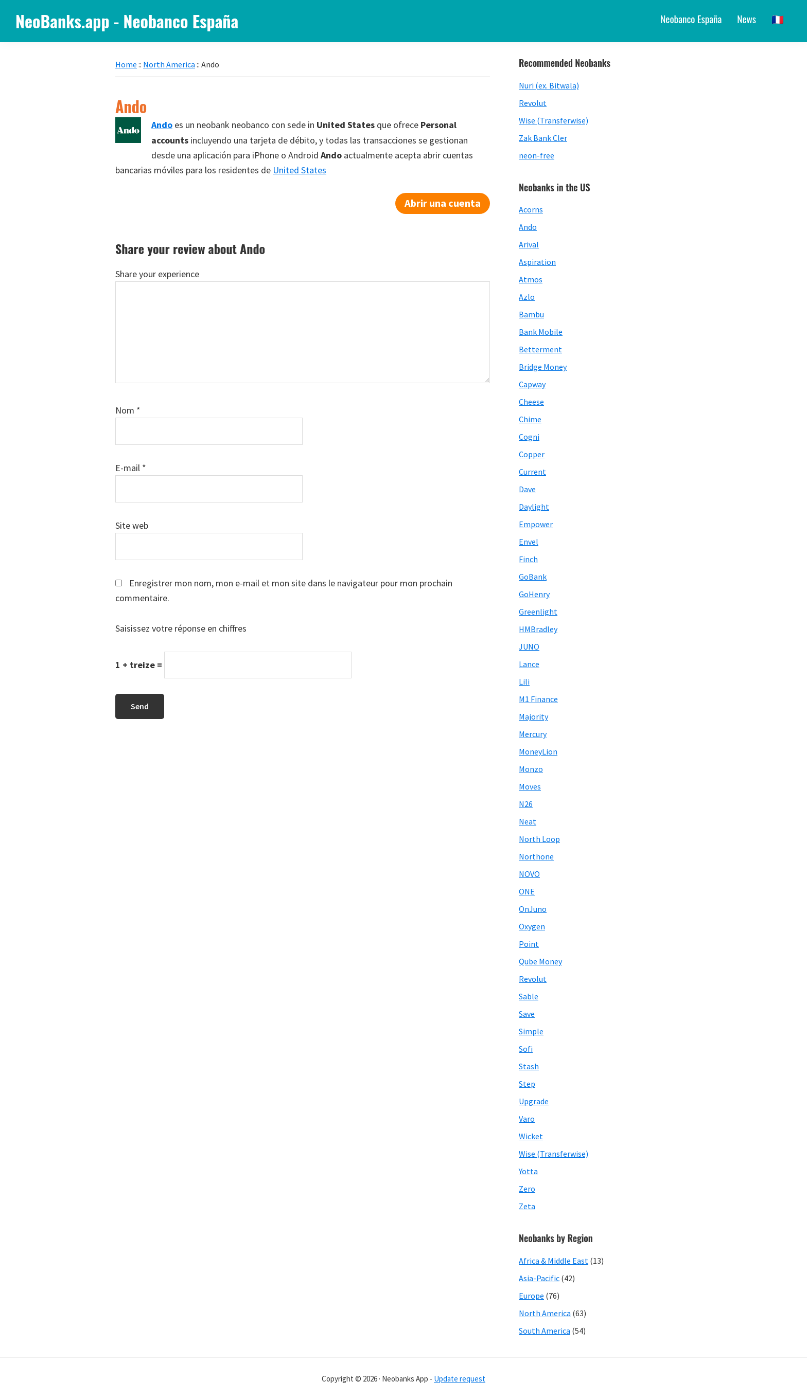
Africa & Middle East (553, 1260)
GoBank (533, 576)
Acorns (531, 209)
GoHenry (534, 594)
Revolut (533, 103)
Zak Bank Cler (543, 138)
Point (529, 944)
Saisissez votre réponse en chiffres (181, 628)
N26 (526, 804)
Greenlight (538, 611)
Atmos (530, 279)
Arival (529, 244)
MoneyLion (538, 751)
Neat (527, 821)
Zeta (527, 1206)
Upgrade (534, 1101)
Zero (527, 1188)
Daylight (534, 506)
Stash (529, 1066)
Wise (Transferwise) (553, 120)
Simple (531, 1031)
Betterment (540, 349)
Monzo (531, 769)
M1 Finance (538, 699)
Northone (536, 856)
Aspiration (537, 262)
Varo (527, 1119)
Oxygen (532, 926)
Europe (531, 1295)
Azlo (527, 297)
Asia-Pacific (539, 1278)
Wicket (531, 1136)
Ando (528, 227)
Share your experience (157, 274)
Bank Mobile (541, 332)
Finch (528, 559)
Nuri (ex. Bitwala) (549, 85)
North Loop (539, 839)
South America (544, 1330)
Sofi (526, 1049)
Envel (528, 541)
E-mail (130, 468)
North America (545, 1313)
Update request (459, 1379)
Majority (533, 716)
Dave (527, 489)
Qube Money (540, 961)
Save (527, 1014)
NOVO (529, 874)
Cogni (529, 437)
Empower (536, 524)
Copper (532, 454)
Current (532, 471)
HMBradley (538, 629)
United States (299, 170)
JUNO (529, 646)
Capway (532, 384)
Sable (528, 996)
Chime (530, 419)
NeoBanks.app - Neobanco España (126, 21)
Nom (128, 410)
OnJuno (533, 909)
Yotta (528, 1171)
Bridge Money (543, 367)
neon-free (536, 155)
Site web (131, 525)
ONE (527, 891)
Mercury (533, 734)
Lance (529, 664)
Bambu (531, 314)
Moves (530, 786)
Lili (524, 681)
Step (527, 1084)
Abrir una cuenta (443, 203)
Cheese (531, 402)
